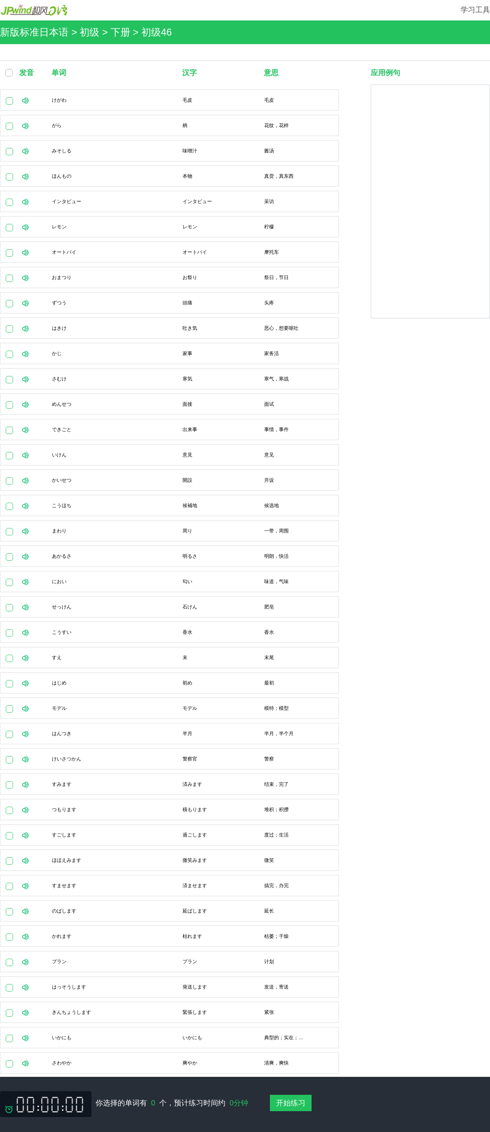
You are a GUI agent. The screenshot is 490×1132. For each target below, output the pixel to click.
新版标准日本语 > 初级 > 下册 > (70, 32)
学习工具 (475, 10)
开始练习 (290, 1103)
